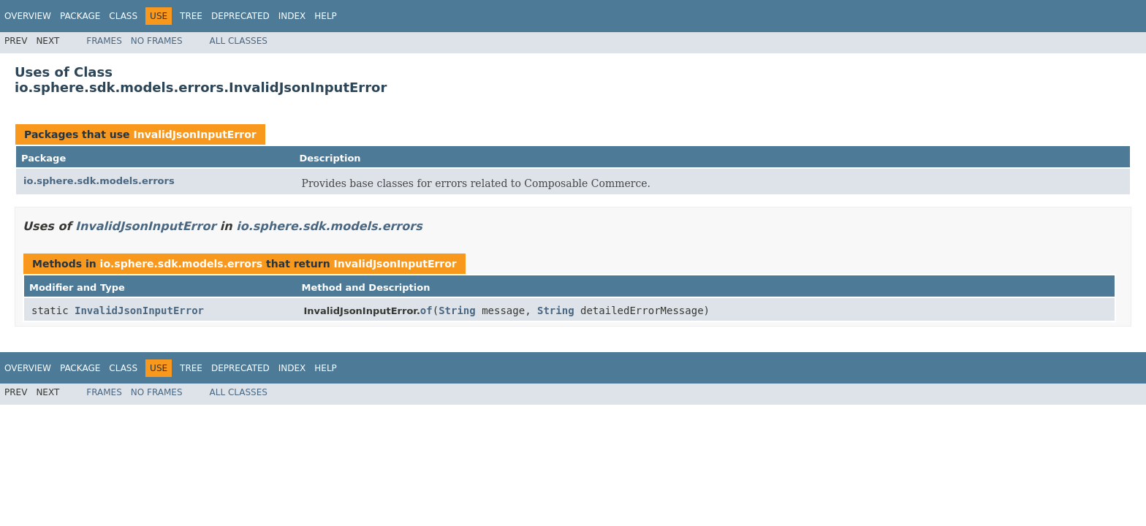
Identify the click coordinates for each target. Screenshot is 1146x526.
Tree (191, 16)
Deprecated (240, 16)
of (426, 310)
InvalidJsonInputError (194, 134)
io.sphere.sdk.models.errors (99, 180)
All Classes (238, 41)
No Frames (157, 41)
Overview (27, 16)
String (457, 310)
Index (292, 16)
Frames (104, 41)
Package (80, 16)
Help (325, 16)
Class (123, 16)
